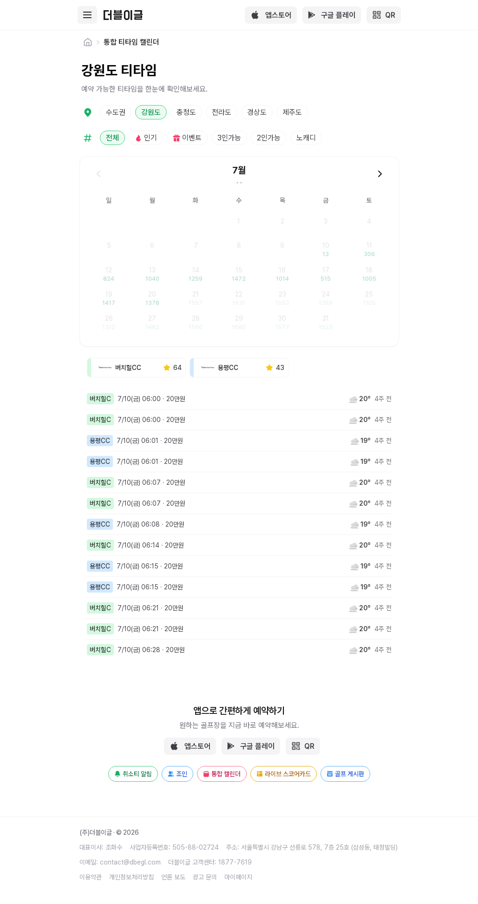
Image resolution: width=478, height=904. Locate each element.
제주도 (292, 112)
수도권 (115, 112)
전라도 (221, 112)
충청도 (186, 112)
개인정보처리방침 (131, 877)
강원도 (151, 112)
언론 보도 (173, 877)
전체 (112, 137)
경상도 (257, 112)
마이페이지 (238, 877)
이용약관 (90, 877)
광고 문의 (205, 877)
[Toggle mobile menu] (88, 15)
